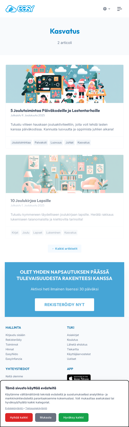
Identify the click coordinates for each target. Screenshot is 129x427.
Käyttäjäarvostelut (79, 354)
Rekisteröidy (14, 339)
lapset (37, 234)
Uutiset (71, 358)
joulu (25, 234)
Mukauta (45, 417)
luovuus (56, 142)
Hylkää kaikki (19, 417)
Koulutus (72, 339)
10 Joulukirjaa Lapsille (31, 201)
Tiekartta (73, 349)
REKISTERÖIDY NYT (64, 306)
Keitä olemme (14, 376)
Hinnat (10, 349)
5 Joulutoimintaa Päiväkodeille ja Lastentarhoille (55, 110)
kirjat (15, 234)
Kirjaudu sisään (15, 335)
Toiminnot (12, 344)
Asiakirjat (73, 335)
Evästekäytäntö (14, 408)
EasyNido (12, 354)
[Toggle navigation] (120, 9)
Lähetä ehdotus (77, 344)
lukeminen (53, 234)
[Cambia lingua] (107, 9)
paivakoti (41, 142)
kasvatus (84, 142)
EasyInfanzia (14, 358)
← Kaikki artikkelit (64, 250)
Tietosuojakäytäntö (36, 408)
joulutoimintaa (21, 142)
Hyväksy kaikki (73, 417)
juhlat (70, 142)
